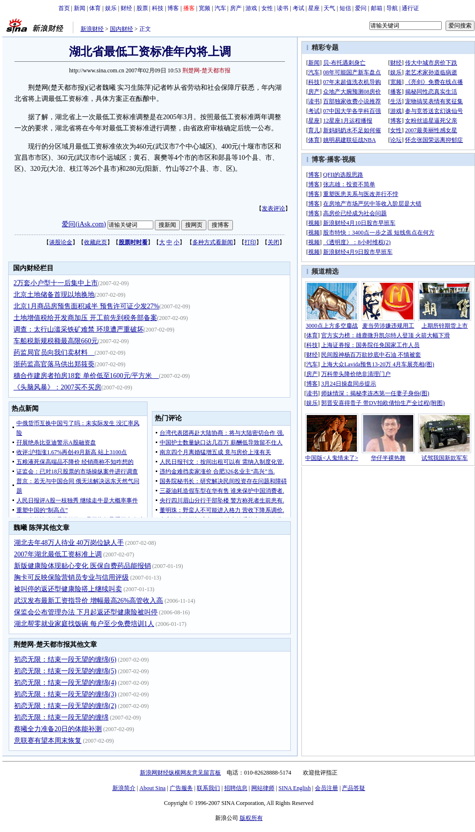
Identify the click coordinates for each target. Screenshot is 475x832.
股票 (142, 8)
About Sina (152, 788)
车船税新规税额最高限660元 (56, 341)
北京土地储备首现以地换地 (54, 294)
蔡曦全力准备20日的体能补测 (58, 729)
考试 (298, 8)
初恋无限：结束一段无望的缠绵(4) (65, 682)
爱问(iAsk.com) (84, 224)
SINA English (294, 788)
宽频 (204, 8)
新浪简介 (124, 788)
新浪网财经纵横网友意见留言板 (180, 772)
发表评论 (273, 208)
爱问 (360, 8)
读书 (282, 8)
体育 (95, 8)
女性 (267, 8)
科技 (157, 8)
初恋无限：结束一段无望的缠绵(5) (65, 671)
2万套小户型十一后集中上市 (56, 283)
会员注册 (326, 788)
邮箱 (376, 8)
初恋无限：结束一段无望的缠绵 (61, 717)
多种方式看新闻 (212, 242)
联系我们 (208, 788)
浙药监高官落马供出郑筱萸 (54, 364)
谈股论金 (60, 242)
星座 (314, 8)
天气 (329, 8)
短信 (345, 8)
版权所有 (251, 818)
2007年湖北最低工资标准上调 (58, 554)
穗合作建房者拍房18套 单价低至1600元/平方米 (86, 375)
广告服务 (181, 788)
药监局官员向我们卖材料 (54, 352)
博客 (173, 8)
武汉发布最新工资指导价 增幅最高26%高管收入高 (88, 600)
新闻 (79, 8)
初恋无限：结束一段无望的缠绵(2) (65, 705)
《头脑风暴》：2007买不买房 (57, 387)
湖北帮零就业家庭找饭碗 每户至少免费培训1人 (84, 623)
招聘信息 (235, 788)
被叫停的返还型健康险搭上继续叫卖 (68, 589)
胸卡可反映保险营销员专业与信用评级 (71, 577)
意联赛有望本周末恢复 (47, 740)
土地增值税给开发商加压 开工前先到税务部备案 (85, 317)
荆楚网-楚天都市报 (206, 70)
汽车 (220, 8)
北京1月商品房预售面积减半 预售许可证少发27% (86, 306)
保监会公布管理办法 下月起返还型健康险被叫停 (86, 612)
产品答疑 (353, 788)
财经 (126, 8)
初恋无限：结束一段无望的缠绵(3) (65, 694)
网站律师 (262, 788)
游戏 (251, 8)
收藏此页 (95, 242)
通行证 (410, 8)
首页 (64, 8)
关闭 (273, 242)
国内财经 (121, 29)
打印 (250, 242)
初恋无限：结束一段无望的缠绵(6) (65, 659)
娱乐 (111, 8)
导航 (392, 8)
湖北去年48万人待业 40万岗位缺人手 (69, 542)
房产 (236, 8)
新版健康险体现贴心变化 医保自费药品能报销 (82, 565)
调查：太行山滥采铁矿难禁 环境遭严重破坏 (79, 329)
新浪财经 (92, 29)
